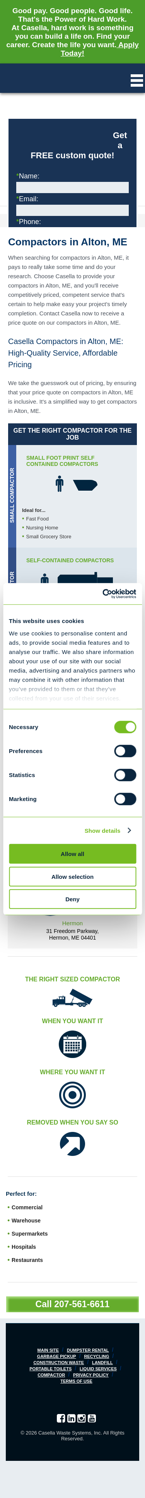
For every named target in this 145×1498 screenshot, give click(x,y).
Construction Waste (58, 1362)
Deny (72, 899)
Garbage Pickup (56, 1356)
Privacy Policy (91, 1375)
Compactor (51, 1375)
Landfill (102, 1362)
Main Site (48, 1350)
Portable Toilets (50, 1368)
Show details (103, 830)
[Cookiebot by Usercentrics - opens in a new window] (103, 594)
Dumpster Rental (88, 1350)
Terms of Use (76, 1381)
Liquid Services (98, 1368)
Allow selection (72, 876)
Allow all (72, 854)
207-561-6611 (81, 1304)
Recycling (96, 1356)
